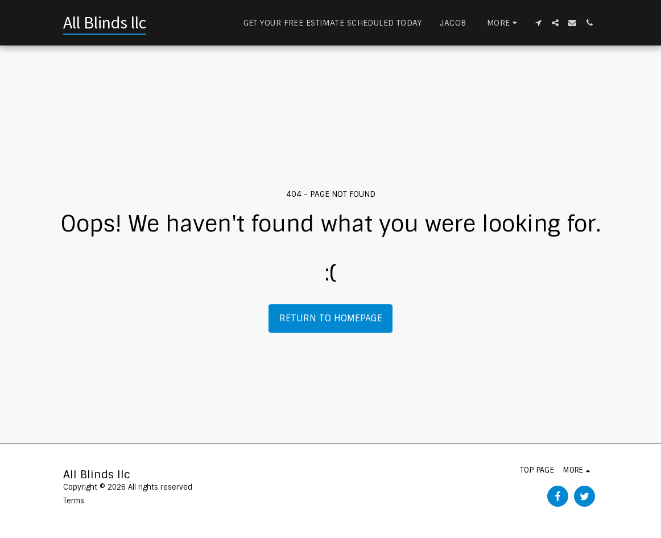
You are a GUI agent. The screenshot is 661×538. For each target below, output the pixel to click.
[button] (538, 23)
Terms (73, 501)
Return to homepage (330, 318)
